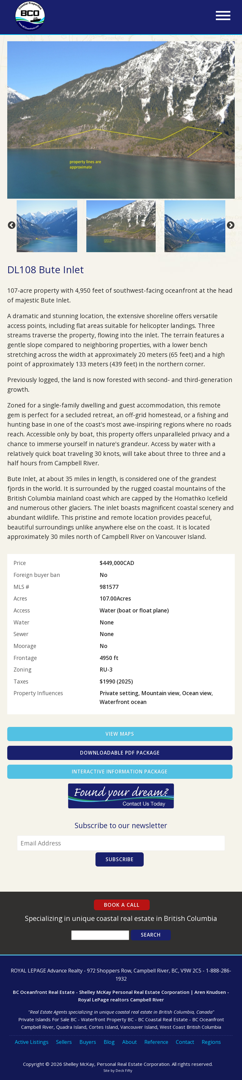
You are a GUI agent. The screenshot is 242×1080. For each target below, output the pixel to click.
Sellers (64, 1041)
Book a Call (122, 904)
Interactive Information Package (120, 771)
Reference (156, 1041)
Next (229, 224)
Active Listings (32, 1041)
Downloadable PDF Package (120, 753)
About (129, 1041)
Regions (211, 1041)
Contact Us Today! (121, 796)
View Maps (120, 734)
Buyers (87, 1041)
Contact (185, 1041)
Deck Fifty (124, 1070)
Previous (10, 224)
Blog (109, 1041)
